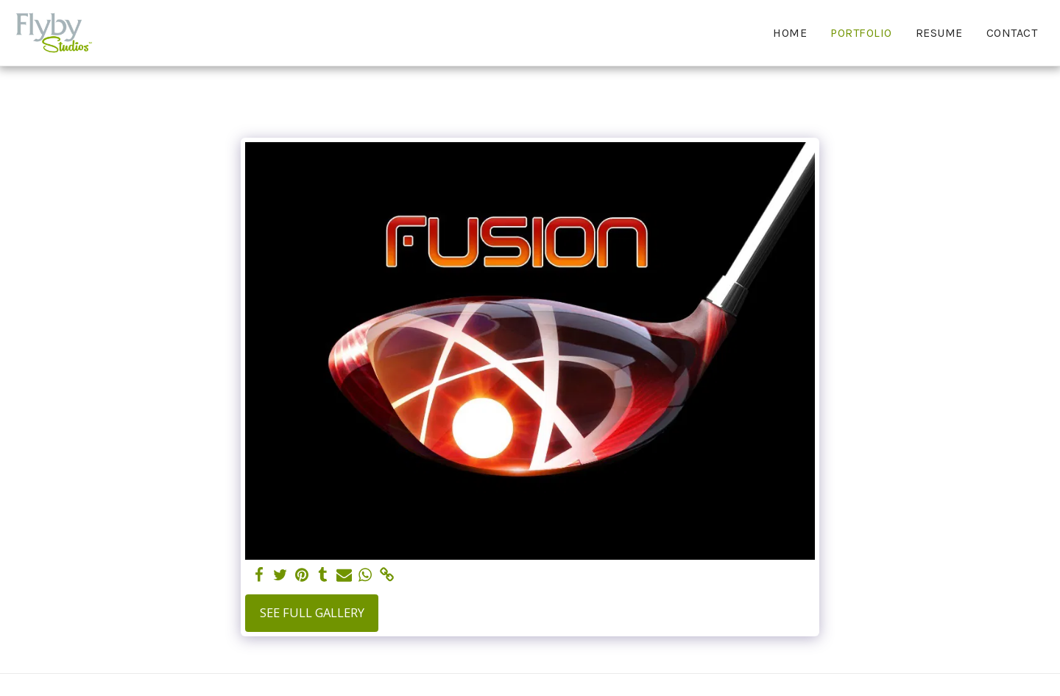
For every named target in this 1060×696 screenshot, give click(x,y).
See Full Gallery (312, 612)
